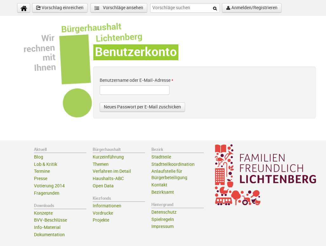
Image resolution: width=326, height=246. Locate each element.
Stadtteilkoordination (173, 164)
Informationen (107, 206)
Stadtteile (161, 157)
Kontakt (159, 185)
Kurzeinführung (108, 157)
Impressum (162, 226)
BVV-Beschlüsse (50, 220)
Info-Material (47, 227)
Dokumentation (49, 234)
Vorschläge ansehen (119, 8)
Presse (40, 178)
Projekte (101, 220)
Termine (42, 171)
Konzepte (43, 213)
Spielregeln (162, 219)
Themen (101, 164)
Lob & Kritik (45, 164)
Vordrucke (103, 213)
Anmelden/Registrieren (251, 7)
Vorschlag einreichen (59, 7)
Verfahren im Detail (112, 171)
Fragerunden (46, 193)
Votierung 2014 (49, 186)
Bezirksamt (162, 192)
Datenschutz (163, 212)
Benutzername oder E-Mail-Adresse (136, 80)
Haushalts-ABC (108, 178)
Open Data (103, 186)
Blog (38, 157)
